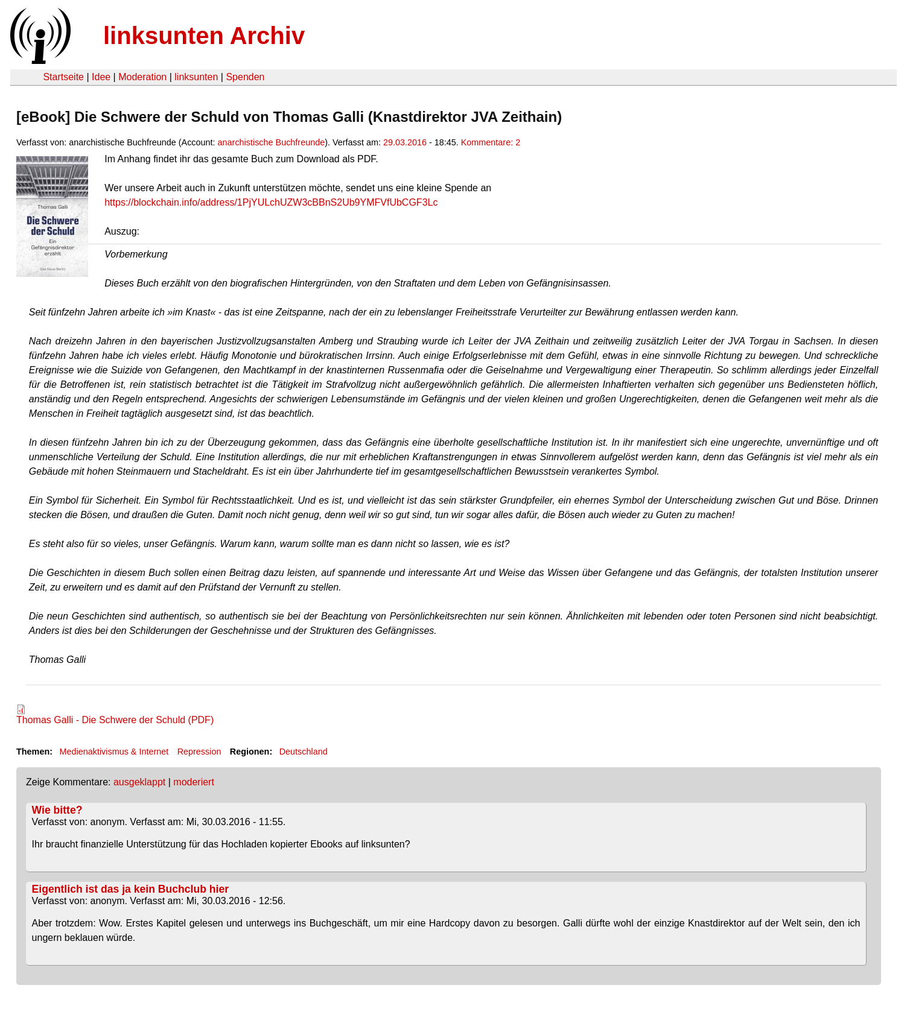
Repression (199, 751)
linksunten (196, 77)
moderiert (193, 782)
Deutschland (303, 751)
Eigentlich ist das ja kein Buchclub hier (130, 889)
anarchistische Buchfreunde (271, 142)
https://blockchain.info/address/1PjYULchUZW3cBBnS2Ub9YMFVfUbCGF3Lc (271, 202)
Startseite (63, 77)
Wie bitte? (57, 810)
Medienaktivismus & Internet (113, 751)
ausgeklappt (139, 782)
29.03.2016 (405, 142)
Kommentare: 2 (490, 142)
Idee (101, 77)
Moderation (142, 77)
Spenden (245, 77)
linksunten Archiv (204, 35)
